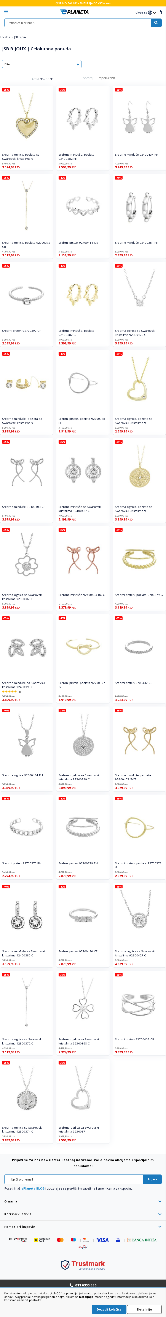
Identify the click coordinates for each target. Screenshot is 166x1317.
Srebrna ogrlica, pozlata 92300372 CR (26, 245)
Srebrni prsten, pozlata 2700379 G (139, 595)
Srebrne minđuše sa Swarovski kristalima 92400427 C (80, 509)
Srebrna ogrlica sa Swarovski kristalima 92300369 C (22, 597)
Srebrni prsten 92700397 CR (21, 331)
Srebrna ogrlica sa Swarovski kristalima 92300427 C (135, 953)
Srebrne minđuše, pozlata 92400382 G (76, 333)
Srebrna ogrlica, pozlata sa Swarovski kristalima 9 (21, 157)
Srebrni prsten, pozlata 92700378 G (138, 865)
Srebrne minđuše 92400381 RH (136, 243)
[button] (142, 13)
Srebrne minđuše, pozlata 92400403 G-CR (133, 777)
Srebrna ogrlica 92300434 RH (22, 775)
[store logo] (74, 11)
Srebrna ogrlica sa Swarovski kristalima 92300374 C (22, 1130)
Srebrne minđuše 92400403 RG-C (82, 595)
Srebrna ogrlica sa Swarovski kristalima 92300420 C (135, 333)
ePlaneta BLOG (33, 1188)
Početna (5, 37)
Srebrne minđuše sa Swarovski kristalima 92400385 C (23, 953)
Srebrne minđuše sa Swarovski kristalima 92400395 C (23, 685)
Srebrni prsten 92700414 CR (78, 243)
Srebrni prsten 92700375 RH (21, 863)
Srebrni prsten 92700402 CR (134, 1039)
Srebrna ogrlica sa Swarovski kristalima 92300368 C (79, 1041)
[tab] (83, 1201)
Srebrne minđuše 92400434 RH (136, 154)
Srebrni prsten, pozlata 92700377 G (82, 685)
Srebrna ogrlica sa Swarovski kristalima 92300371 (79, 1130)
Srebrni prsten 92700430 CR (78, 951)
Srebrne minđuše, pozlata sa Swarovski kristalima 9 (22, 421)
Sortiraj (88, 78)
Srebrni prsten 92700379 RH (78, 863)
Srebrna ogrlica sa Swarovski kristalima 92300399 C (79, 777)
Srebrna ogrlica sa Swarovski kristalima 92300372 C (22, 1041)
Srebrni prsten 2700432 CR (133, 683)
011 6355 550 (85, 1285)
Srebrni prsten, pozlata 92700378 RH (82, 421)
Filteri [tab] (8, 64)
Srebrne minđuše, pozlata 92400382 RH (76, 157)
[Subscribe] (152, 1179)
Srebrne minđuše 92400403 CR (23, 507)
